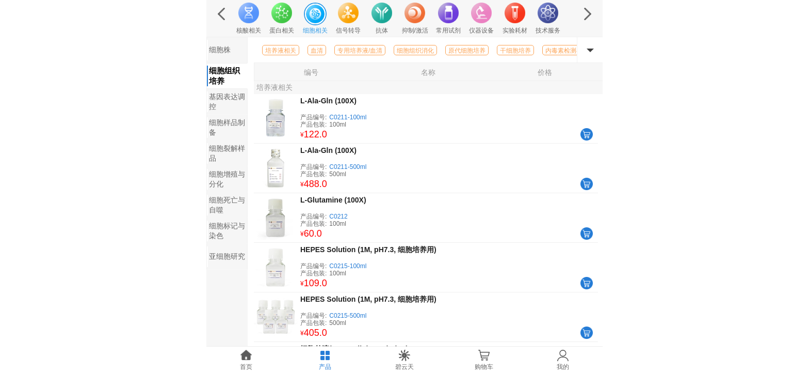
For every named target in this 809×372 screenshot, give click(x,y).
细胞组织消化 (415, 50)
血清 (317, 50)
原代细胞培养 (467, 50)
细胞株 (220, 49)
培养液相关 (280, 50)
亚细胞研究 (227, 256)
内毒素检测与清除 (570, 50)
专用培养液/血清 (359, 50)
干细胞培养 (515, 50)
